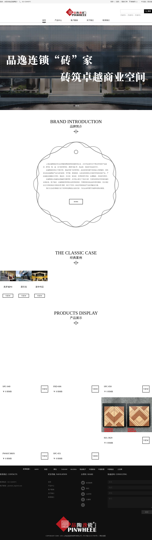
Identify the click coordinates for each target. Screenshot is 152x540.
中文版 (143, 2)
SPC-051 (57, 453)
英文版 (149, 2)
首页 (44, 20)
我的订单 (124, 2)
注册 (117, 2)
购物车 (133, 2)
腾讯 (55, 469)
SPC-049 (6, 386)
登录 (111, 2)
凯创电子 (83, 469)
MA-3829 (108, 438)
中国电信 (111, 469)
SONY (37, 469)
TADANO (64, 469)
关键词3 (138, 15)
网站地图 (102, 536)
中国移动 (92, 469)
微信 (87, 488)
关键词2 (131, 15)
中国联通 (101, 469)
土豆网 (120, 469)
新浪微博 (89, 483)
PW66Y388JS (9, 453)
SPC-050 (108, 386)
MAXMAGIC (75, 469)
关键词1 (123, 15)
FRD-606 (57, 386)
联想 (45, 469)
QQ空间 (88, 494)
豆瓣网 (88, 499)
